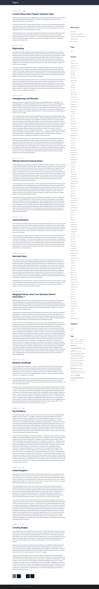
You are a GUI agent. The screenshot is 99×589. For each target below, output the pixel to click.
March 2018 (73, 147)
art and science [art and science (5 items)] (75, 339)
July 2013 (72, 263)
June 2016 (72, 190)
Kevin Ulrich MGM (39, 76)
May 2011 (72, 315)
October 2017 (73, 157)
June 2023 (72, 85)
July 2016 (72, 188)
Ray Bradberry (19, 411)
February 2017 (73, 174)
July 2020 (72, 90)
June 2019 (72, 114)
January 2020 (73, 97)
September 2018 (74, 135)
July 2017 (72, 164)
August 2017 (73, 162)
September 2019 (74, 106)
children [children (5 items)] (80, 343)
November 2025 (74, 66)
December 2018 (74, 128)
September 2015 (74, 207)
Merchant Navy (19, 256)
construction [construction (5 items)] (83, 348)
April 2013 (72, 270)
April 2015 (72, 219)
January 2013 (73, 277)
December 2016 (74, 178)
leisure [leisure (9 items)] (81, 364)
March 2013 (73, 272)
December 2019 (74, 99)
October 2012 (73, 284)
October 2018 (73, 133)
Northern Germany (41, 368)
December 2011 (74, 303)
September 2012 (74, 287)
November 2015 (74, 203)
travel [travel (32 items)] (78, 375)
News (21, 45)
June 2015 (72, 215)
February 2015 (73, 224)
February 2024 (73, 80)
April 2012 (72, 296)
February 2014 (73, 246)
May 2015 (72, 217)
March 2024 (73, 78)
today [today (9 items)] (71, 375)
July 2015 (72, 212)
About (71, 51)
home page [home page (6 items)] (72, 362)
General (24, 11)
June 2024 (72, 70)
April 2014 (72, 241)
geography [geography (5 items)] (83, 356)
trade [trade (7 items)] (74, 375)
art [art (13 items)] (71, 339)
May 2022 (72, 87)
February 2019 (73, 123)
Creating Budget (20, 527)
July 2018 (72, 140)
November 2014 (74, 229)
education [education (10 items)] (72, 353)
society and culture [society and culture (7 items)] (74, 372)
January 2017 (73, 176)
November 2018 (74, 130)
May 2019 (72, 116)
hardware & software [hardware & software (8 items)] (75, 358)
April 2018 (72, 145)
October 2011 (73, 308)
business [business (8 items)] (72, 341)
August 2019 (73, 109)
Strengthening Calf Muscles (25, 98)
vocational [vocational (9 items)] (72, 380)
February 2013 (73, 275)
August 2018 (73, 138)
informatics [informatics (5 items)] (80, 362)
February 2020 (73, 94)
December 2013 (74, 251)
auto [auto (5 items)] (78, 339)
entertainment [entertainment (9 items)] (73, 355)
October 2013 (73, 255)
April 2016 (72, 193)
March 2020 (73, 92)
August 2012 (73, 289)
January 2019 (73, 126)
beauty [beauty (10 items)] (81, 339)
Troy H (15, 2)
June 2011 (72, 313)
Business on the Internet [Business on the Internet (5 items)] (74, 343)
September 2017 (74, 159)
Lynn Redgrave (20, 444)
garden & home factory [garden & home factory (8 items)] (75, 356)
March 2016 (73, 195)
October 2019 (73, 104)
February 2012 (73, 301)
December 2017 (74, 152)
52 (27, 576)
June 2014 (72, 236)
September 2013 (74, 258)
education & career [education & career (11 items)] (80, 353)
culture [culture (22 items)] (72, 351)
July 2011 (72, 311)
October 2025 (73, 68)
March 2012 (73, 299)
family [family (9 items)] (78, 355)
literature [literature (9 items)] (72, 365)
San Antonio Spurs (59, 111)
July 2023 (72, 82)
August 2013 (73, 260)
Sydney (30, 586)
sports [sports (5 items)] (80, 372)
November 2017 (74, 154)
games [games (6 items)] (82, 355)
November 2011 (74, 306)
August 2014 (73, 231)
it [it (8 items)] (79, 364)
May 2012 (72, 294)
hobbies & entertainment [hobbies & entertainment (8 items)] (75, 360)
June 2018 (72, 142)
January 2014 (73, 248)
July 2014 (72, 234)
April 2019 (72, 118)
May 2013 (72, 267)
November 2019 (74, 102)
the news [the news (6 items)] (83, 372)
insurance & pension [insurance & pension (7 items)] (74, 364)
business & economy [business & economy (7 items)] (79, 341)
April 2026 (72, 61)
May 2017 (72, 169)
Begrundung (18, 48)
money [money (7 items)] (80, 365)
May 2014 (72, 239)
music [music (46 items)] (73, 368)
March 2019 (73, 121)
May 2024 (72, 73)
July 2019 (72, 111)
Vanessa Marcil (20, 533)
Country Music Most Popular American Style (33, 14)
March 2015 (73, 222)
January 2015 (73, 227)
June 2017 (72, 166)
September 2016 (74, 183)
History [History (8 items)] (81, 358)
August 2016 (73, 186)
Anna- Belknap (51, 425)
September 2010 (74, 318)
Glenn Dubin (51, 266)
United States (50, 317)
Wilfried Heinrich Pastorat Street (27, 161)
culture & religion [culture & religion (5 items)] (78, 351)
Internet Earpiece (20, 220)
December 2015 (74, 200)
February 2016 (73, 198)
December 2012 (74, 279)
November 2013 (74, 253)
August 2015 (73, 210)
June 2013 (72, 265)
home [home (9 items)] (83, 360)
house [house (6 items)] (76, 362)
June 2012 (72, 291)
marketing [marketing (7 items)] (77, 365)
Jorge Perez (31, 241)
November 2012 (74, 282)
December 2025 (74, 63)
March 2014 (73, 243)
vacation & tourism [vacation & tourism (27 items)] (77, 378)
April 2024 (72, 75)
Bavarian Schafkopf (21, 363)
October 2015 (73, 205)
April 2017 (72, 171)
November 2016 (74, 181)
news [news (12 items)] (77, 368)
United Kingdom (19, 470)
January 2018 (73, 150)
